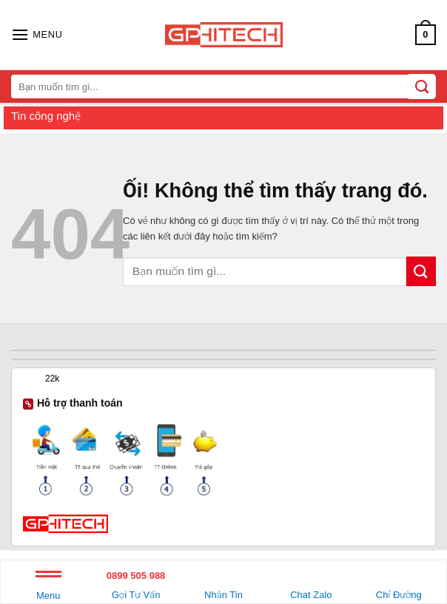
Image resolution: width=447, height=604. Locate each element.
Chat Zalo (311, 583)
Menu (48, 588)
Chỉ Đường (399, 583)
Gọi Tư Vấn (135, 583)
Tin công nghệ (46, 115)
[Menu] (37, 34)
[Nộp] (421, 271)
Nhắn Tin (223, 583)
